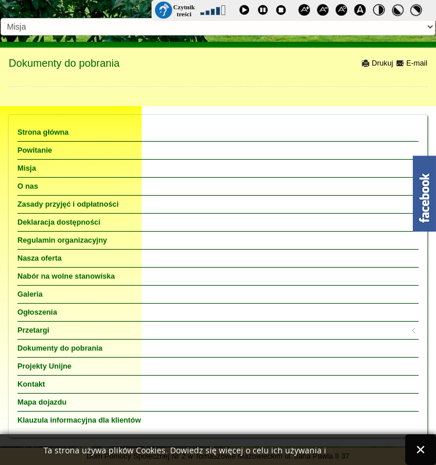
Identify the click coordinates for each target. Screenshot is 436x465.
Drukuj (378, 63)
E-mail (411, 63)
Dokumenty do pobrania (64, 63)
